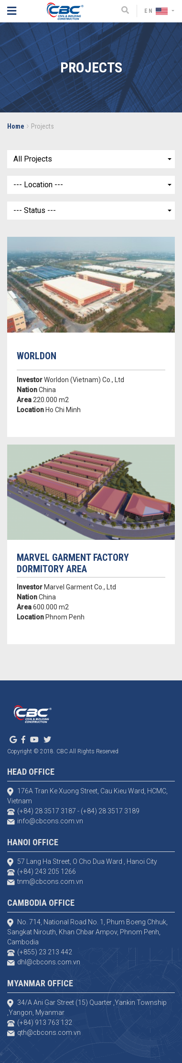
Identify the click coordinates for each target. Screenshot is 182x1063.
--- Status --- (34, 210)
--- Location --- (38, 184)
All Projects (32, 158)
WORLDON (36, 356)
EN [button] (157, 11)
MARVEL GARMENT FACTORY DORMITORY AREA (73, 563)
